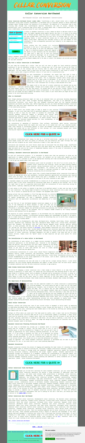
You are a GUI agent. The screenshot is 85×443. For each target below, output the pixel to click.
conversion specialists (59, 229)
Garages (39, 431)
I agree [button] (47, 438)
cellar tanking (51, 386)
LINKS (59, 10)
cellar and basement (46, 126)
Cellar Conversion (32, 431)
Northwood (37, 227)
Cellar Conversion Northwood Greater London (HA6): (24, 21)
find (13, 399)
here (59, 416)
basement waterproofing (62, 377)
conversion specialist (31, 372)
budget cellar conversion (16, 386)
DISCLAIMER (73, 10)
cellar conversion (43, 38)
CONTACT (68, 10)
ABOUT (63, 10)
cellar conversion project (39, 418)
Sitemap (9, 431)
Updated (26, 431)
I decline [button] (52, 438)
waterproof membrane (42, 111)
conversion (57, 85)
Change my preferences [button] (60, 438)
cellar (62, 21)
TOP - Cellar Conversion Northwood (18, 420)
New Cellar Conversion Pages (18, 431)
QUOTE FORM (22, 393)
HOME (56, 10)
